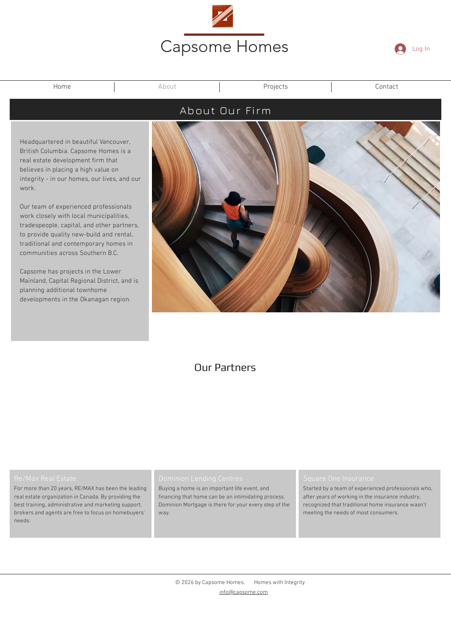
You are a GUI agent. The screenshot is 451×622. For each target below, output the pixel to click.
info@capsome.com (243, 592)
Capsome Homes (224, 46)
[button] (81, 459)
